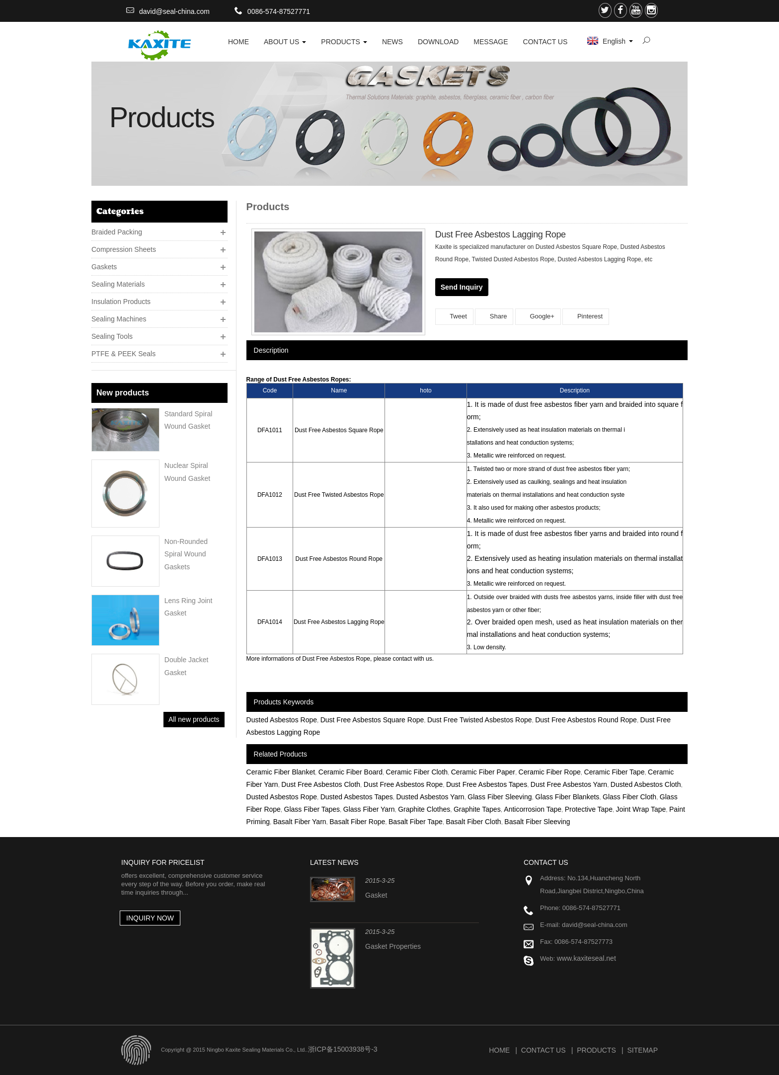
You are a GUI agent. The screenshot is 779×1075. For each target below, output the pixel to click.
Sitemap (642, 1050)
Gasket (376, 895)
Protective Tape (589, 809)
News (392, 42)
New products (122, 392)
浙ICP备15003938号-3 (343, 1049)
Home (499, 1050)
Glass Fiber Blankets (567, 797)
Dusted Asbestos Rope (281, 720)
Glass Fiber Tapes (312, 809)
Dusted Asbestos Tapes (356, 797)
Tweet (454, 316)
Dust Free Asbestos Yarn (569, 784)
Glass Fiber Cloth (629, 797)
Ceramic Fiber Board (350, 772)
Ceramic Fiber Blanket (280, 772)
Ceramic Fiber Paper (483, 772)
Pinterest (586, 316)
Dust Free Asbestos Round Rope (586, 720)
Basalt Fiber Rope (357, 822)
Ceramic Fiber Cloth (417, 772)
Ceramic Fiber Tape (614, 772)
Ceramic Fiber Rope (550, 772)
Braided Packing (116, 232)
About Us (285, 42)
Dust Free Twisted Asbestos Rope (479, 720)
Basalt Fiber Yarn (299, 822)
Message (490, 42)
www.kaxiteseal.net (586, 958)
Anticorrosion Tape (532, 809)
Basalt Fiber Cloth (473, 822)
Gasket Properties (393, 946)
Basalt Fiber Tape (416, 822)
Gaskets (104, 267)
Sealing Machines (119, 319)
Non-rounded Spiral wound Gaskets (186, 554)
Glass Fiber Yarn (369, 809)
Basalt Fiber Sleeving (537, 822)
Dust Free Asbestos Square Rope (372, 720)
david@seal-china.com (174, 11)
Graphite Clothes (424, 809)
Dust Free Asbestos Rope (403, 784)
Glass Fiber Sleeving (499, 797)
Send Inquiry (462, 287)
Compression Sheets (123, 249)
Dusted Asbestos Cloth (646, 784)
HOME (238, 42)
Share (494, 316)
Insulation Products (121, 302)
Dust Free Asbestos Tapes (486, 784)
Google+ (538, 316)
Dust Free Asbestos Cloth (320, 784)
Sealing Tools (112, 336)
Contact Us (545, 42)
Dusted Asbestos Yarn (430, 797)
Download (438, 42)
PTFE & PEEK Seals (123, 354)
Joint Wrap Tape (641, 809)
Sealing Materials (118, 284)
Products (344, 42)
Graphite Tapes (477, 809)
